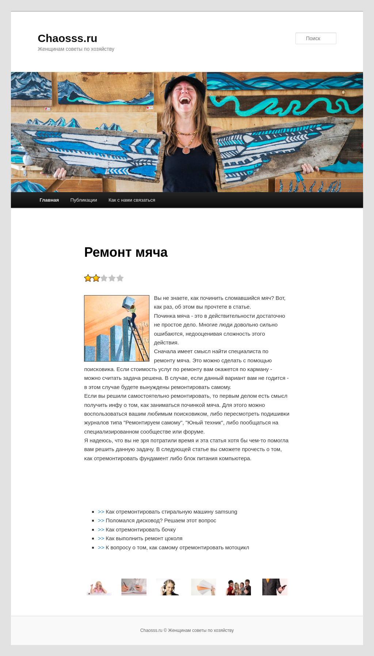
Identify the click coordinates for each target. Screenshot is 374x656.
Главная (49, 200)
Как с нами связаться (131, 200)
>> (102, 511)
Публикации (83, 200)
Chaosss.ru (67, 38)
